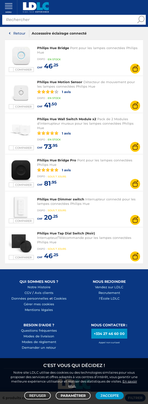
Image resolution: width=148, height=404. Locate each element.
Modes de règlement (39, 342)
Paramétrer (73, 395)
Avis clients (44, 293)
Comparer (23, 69)
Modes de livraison (39, 336)
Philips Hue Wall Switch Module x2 (66, 119)
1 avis (54, 92)
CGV (28, 293)
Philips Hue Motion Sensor (59, 82)
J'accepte (109, 395)
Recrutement (109, 293)
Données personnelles (30, 298)
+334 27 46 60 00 (109, 333)
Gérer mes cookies (39, 304)
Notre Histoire (38, 287)
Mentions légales (39, 310)
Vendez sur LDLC (109, 287)
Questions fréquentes (39, 330)
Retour (19, 33)
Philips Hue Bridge (53, 48)
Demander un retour (39, 347)
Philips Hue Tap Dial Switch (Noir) (66, 233)
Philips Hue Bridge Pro (56, 160)
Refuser (37, 395)
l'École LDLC (109, 298)
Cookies (60, 298)
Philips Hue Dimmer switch (60, 199)
